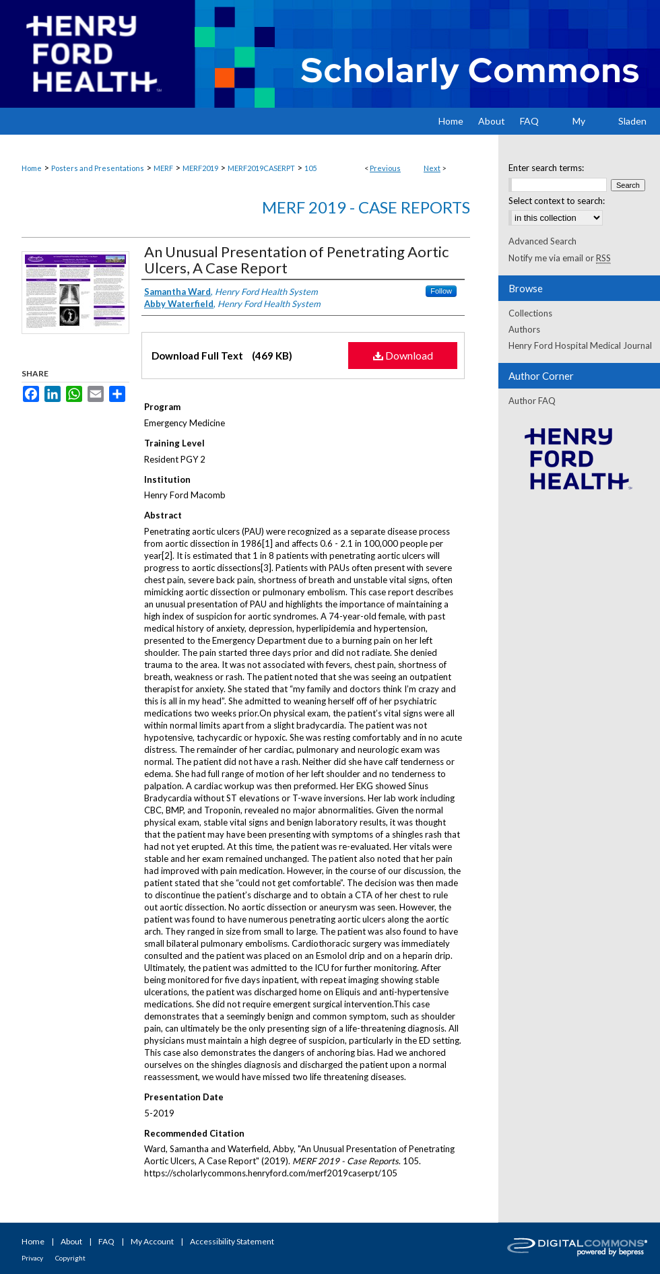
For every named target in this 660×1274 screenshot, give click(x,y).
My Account (152, 1241)
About (71, 1241)
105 (310, 168)
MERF (163, 168)
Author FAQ (532, 400)
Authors (524, 329)
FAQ (106, 1241)
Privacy (32, 1258)
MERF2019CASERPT (261, 168)
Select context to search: (556, 200)
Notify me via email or (559, 258)
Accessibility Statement (232, 1241)
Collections (530, 313)
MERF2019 (200, 168)
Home (32, 168)
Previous (385, 168)
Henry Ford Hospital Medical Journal (580, 345)
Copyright (70, 1258)
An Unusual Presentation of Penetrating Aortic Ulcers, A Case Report (296, 259)
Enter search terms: (546, 167)
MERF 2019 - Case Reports (366, 207)
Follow (441, 291)
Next (432, 168)
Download (403, 355)
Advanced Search (542, 241)
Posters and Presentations (97, 168)
